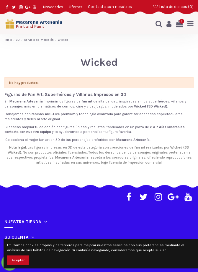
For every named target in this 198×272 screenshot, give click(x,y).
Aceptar (18, 260)
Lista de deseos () (173, 6)
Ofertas (76, 6)
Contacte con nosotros (110, 6)
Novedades (53, 6)
